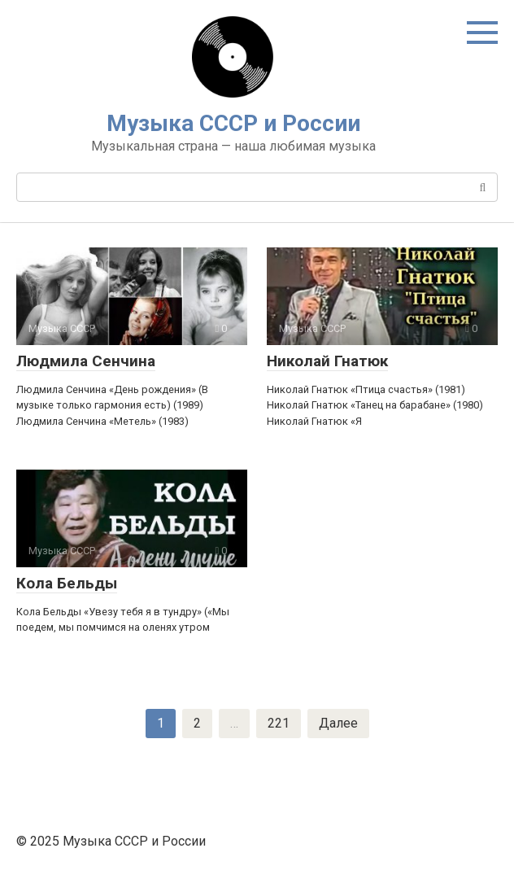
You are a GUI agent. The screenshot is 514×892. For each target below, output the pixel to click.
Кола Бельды (66, 583)
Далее (338, 723)
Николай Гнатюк (327, 361)
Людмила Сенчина (85, 361)
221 (279, 723)
